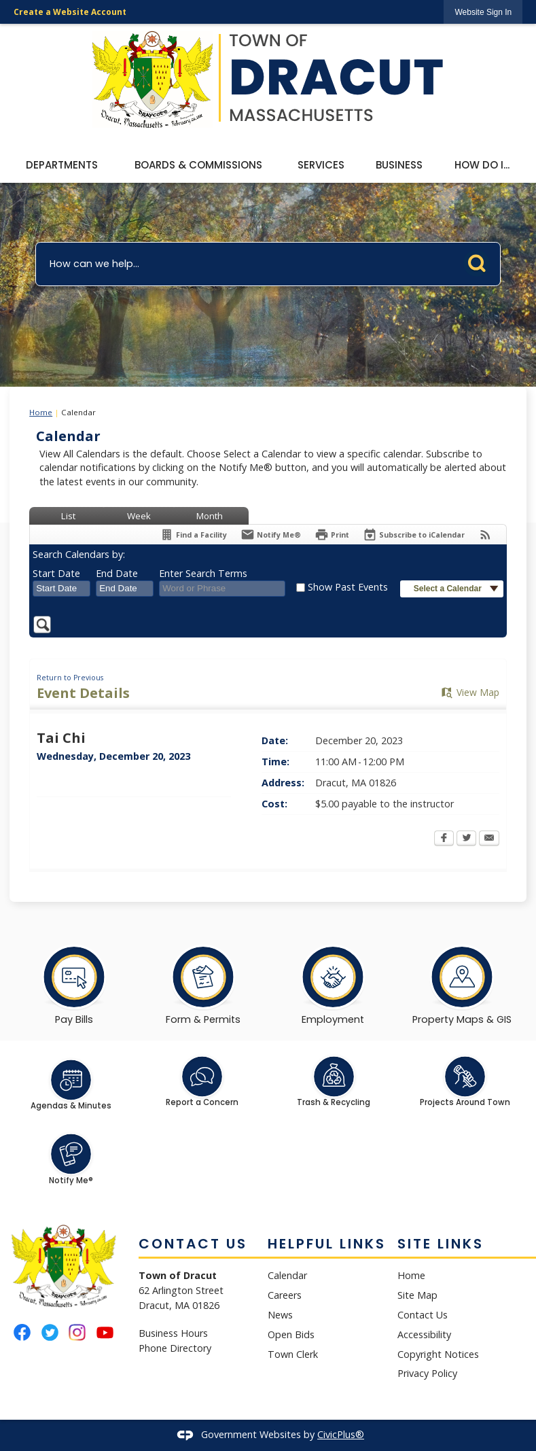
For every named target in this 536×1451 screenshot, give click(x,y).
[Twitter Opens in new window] (466, 839)
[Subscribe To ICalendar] (414, 534)
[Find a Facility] (193, 534)
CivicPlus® (340, 1434)
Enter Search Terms (203, 573)
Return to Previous (70, 677)
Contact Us (422, 1314)
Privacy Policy (427, 1373)
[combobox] (61, 588)
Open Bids (291, 1334)
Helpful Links (327, 1243)
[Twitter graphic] (49, 1332)
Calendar (287, 1275)
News (280, 1314)
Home (40, 412)
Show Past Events (348, 586)
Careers (285, 1295)
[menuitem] (62, 165)
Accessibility (424, 1334)
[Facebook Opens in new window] (444, 839)
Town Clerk (293, 1354)
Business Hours (173, 1333)
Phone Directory (175, 1348)
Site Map (417, 1295)
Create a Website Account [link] (70, 12)
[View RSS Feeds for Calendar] (485, 534)
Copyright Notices (438, 1354)
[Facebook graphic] (22, 1332)
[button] (480, 261)
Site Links (440, 1243)
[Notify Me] (270, 534)
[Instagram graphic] (77, 1332)
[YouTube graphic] (104, 1332)
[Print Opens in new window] (332, 534)
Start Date (56, 573)
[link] (483, 12)
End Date (117, 573)
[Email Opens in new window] (489, 839)
